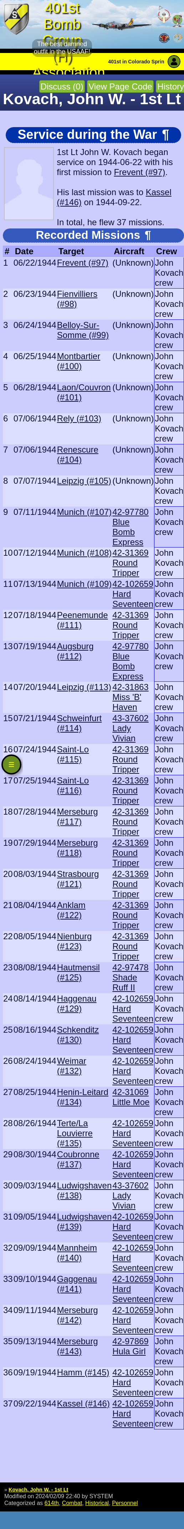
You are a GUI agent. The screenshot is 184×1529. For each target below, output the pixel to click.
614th (52, 1503)
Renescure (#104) (77, 454)
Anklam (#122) (71, 910)
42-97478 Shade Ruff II (130, 977)
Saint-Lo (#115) (73, 754)
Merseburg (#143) (77, 1346)
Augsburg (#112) (75, 651)
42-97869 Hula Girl (130, 1346)
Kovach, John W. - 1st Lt (38, 1489)
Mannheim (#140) (77, 1253)
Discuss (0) (62, 86)
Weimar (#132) (71, 1066)
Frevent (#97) (139, 172)
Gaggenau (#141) (77, 1284)
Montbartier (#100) (78, 361)
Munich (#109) (84, 584)
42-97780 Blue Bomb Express (130, 527)
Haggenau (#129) (77, 1003)
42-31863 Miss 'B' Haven (130, 697)
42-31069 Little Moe (130, 1097)
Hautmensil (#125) (78, 972)
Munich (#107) (84, 512)
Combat (72, 1503)
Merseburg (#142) (77, 1315)
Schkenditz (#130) (78, 1035)
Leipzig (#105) (84, 481)
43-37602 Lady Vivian (130, 728)
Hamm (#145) (83, 1372)
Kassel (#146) (83, 1403)
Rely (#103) (79, 418)
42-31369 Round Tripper (130, 563)
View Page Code (120, 86)
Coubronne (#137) (78, 1159)
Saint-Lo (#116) (73, 785)
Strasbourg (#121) (78, 879)
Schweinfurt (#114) (79, 723)
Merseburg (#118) (77, 848)
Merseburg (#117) (77, 816)
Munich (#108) (84, 553)
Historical (97, 1503)
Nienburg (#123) (74, 941)
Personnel (125, 1503)
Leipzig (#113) (84, 687)
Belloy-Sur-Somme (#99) (83, 330)
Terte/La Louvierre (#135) (75, 1133)
